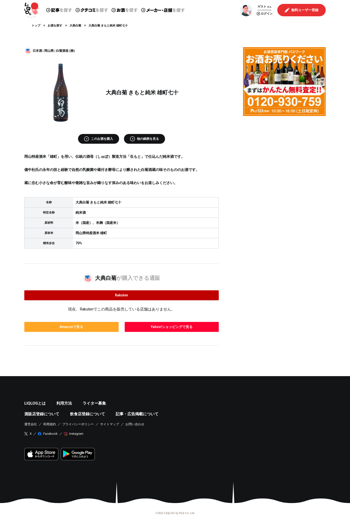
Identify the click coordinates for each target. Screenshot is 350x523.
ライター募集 (94, 403)
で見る (71, 327)
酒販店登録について (41, 414)
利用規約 (49, 424)
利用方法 (64, 403)
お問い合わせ (134, 424)
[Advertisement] (284, 154)
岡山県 (49, 51)
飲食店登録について (87, 414)
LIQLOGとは (35, 403)
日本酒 (37, 51)
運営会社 (30, 424)
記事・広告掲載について (137, 414)
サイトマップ (109, 424)
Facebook (50, 433)
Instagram (76, 433)
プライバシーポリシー (78, 424)
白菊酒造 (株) (65, 51)
